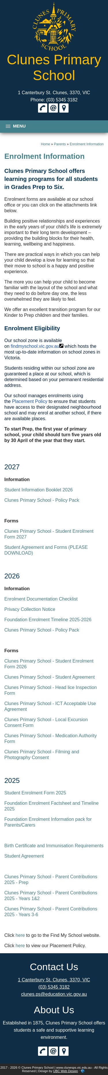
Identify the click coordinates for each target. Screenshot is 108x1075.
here (20, 935)
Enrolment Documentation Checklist (40, 599)
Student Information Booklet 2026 (38, 489)
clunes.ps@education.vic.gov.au (54, 994)
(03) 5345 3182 (54, 987)
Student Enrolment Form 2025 (35, 792)
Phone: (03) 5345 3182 (54, 99)
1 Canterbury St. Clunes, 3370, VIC (54, 92)
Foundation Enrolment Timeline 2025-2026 (47, 619)
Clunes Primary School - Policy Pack (41, 500)
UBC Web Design (65, 1071)
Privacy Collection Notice (29, 609)
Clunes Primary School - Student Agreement (49, 677)
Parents (60, 144)
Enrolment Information (87, 144)
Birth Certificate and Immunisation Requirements (53, 845)
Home (45, 144)
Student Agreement (24, 856)
